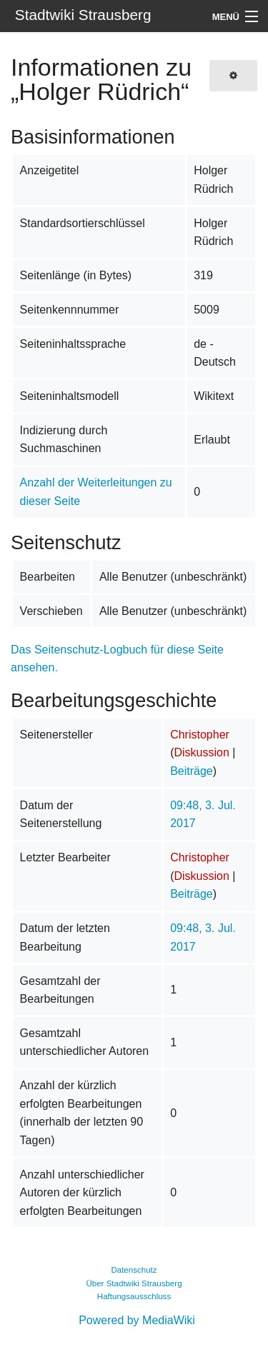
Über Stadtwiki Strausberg (134, 1283)
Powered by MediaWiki (137, 1320)
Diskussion (201, 752)
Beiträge (191, 771)
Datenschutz (134, 1270)
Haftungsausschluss (134, 1296)
